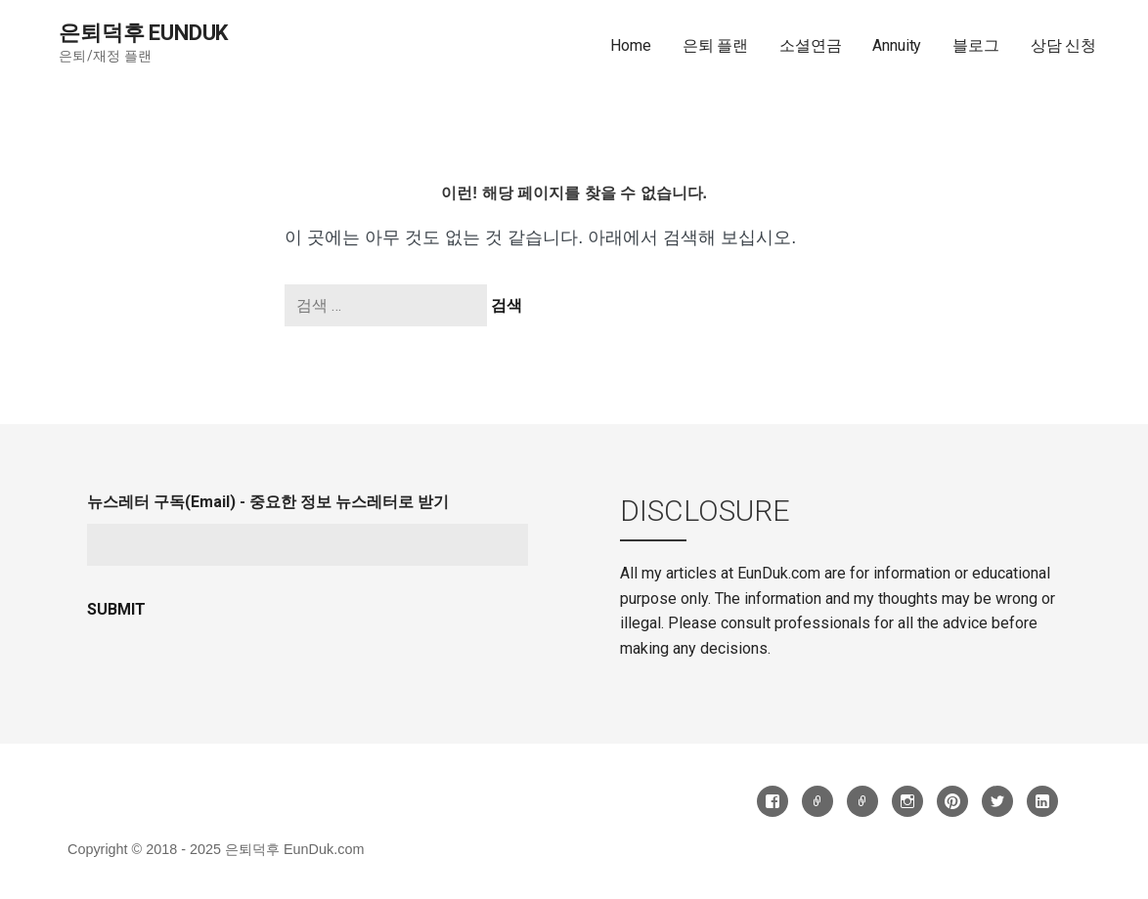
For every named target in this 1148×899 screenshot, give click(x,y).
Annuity (896, 45)
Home (630, 45)
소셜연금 (810, 45)
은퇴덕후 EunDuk (143, 33)
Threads (817, 801)
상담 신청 (1063, 45)
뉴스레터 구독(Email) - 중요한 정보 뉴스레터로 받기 (268, 501)
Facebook (772, 801)
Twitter (997, 801)
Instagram (907, 801)
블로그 (975, 45)
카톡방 (862, 801)
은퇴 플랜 (715, 45)
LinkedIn (1042, 801)
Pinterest (952, 801)
